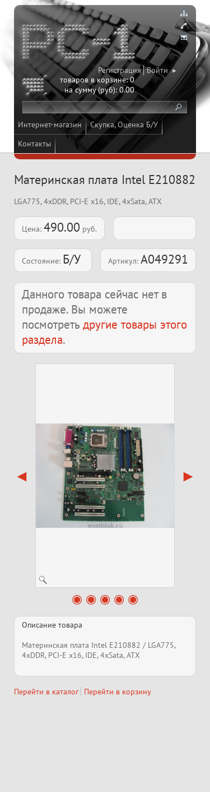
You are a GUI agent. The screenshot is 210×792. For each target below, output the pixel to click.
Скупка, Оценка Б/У (124, 124)
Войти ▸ (161, 70)
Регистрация (119, 70)
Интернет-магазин (50, 124)
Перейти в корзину (117, 692)
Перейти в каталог (46, 692)
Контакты (34, 144)
